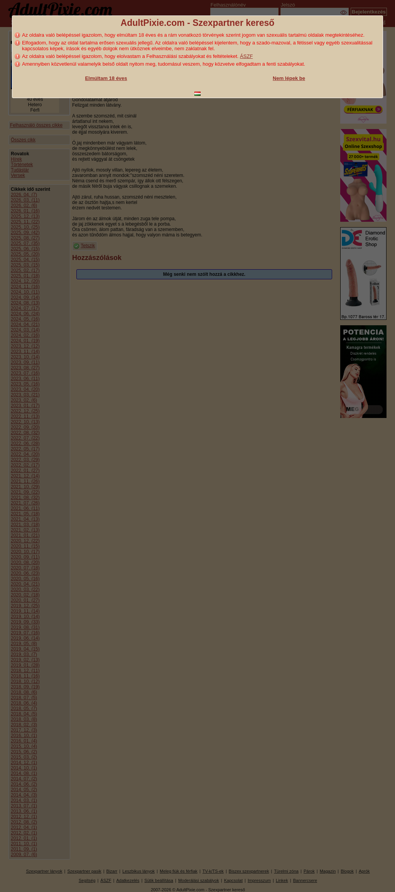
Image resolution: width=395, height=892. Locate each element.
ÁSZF (246, 56)
